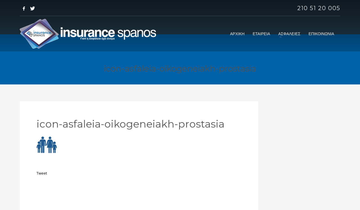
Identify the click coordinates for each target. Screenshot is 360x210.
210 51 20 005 (318, 8)
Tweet (42, 173)
